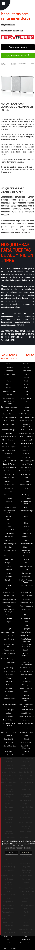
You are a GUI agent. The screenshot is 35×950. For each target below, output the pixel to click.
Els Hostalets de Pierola (9, 512)
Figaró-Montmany (26, 606)
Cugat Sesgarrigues (26, 460)
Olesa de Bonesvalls (26, 732)
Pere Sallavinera (26, 675)
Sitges (8, 516)
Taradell (26, 367)
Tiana (26, 391)
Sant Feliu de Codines (9, 645)
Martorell (26, 559)
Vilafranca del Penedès (9, 402)
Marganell (8, 563)
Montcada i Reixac (8, 391)
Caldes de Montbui (26, 414)
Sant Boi (26, 447)
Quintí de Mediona (26, 671)
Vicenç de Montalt (8, 443)
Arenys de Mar (26, 592)
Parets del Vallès (26, 618)
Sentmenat (9, 488)
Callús (9, 573)
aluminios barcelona (3, 64)
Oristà (26, 519)
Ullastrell (26, 720)
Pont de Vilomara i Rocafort (26, 581)
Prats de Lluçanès (26, 585)
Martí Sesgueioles (8, 424)
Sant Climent (26, 713)
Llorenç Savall (9, 635)
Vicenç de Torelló (26, 440)
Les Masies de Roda (8, 704)
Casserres (26, 609)
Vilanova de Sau (26, 467)
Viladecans (26, 755)
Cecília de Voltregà (9, 467)
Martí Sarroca (9, 474)
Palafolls (26, 388)
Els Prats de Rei (26, 485)
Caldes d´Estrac (9, 414)
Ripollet (26, 547)
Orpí (8, 519)
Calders (26, 454)
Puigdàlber (9, 433)
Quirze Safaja (9, 668)
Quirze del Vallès (26, 668)
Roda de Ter (26, 939)
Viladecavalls (9, 755)
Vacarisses (9, 692)
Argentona (26, 589)
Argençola (26, 629)
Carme (8, 615)
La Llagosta (26, 659)
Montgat (9, 498)
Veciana (9, 681)
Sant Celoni (9, 716)
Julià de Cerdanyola (26, 544)
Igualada (26, 374)
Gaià (26, 488)
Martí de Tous (26, 474)
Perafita (9, 618)
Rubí (8, 939)
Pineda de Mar (26, 533)
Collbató (26, 481)
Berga (26, 563)
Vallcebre (8, 688)
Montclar (9, 502)
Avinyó (26, 410)
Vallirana (9, 685)
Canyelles (8, 481)
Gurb (9, 377)
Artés (9, 943)
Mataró (26, 751)
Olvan (26, 523)
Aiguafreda (26, 457)
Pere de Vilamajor (8, 430)
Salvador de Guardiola (26, 425)
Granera (9, 576)
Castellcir (8, 751)
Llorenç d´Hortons (26, 635)
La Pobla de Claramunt (26, 654)
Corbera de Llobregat (9, 407)
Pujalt (9, 585)
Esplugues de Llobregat (9, 610)
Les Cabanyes (9, 709)
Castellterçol (26, 450)
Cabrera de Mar (26, 398)
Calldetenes (26, 573)
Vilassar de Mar (8, 478)
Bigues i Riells (9, 596)
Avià (26, 570)
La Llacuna (9, 742)
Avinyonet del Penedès (26, 503)
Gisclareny (26, 576)
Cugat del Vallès (9, 464)
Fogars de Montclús (9, 603)
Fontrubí (9, 491)
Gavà (26, 729)
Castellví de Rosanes (26, 433)
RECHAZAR (12, 853)
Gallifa (26, 622)
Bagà (26, 381)
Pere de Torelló (26, 430)
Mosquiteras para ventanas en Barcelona (18, 64)
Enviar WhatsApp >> (17, 55)
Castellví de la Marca (8, 436)
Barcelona (9, 364)
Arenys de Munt (8, 592)
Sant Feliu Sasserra (9, 417)
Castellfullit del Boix (8, 746)
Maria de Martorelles (26, 716)
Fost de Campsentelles (26, 663)
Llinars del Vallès (9, 699)
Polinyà (26, 530)
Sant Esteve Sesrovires (26, 645)
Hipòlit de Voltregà (26, 471)
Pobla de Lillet (9, 533)
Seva (26, 516)
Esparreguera (9, 485)
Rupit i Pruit (8, 936)
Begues (9, 622)
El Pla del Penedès (9, 507)
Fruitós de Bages (9, 662)
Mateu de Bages (26, 421)
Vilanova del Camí (8, 398)
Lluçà (9, 629)
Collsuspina (9, 410)
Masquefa (26, 556)
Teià (26, 395)
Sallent (8, 388)
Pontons (9, 589)
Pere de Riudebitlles (26, 417)
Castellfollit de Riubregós (26, 747)
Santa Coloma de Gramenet (9, 724)
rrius (26, 401)
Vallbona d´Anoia (26, 688)
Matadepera (8, 556)
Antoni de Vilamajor (9, 550)
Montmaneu (8, 495)
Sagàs (26, 625)
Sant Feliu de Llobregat (26, 640)
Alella (9, 381)
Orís (8, 523)
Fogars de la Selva (26, 603)
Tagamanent (26, 371)
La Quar (9, 713)
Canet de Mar (9, 540)
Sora (9, 625)
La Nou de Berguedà (8, 659)
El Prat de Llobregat (26, 511)
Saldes (26, 695)
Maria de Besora (9, 374)
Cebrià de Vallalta (26, 443)
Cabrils (8, 384)
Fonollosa (8, 580)
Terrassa (9, 395)
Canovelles (26, 537)
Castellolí (8, 454)
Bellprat (9, 566)
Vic (26, 678)
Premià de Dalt (26, 742)
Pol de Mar (9, 675)
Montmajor (26, 495)
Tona (26, 478)
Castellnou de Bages (8, 632)
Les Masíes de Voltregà (26, 700)
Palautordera (9, 650)
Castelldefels (9, 739)
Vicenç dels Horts (8, 440)
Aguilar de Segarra (9, 460)
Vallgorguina (26, 685)
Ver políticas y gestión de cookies (19, 848)
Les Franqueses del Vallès (26, 705)
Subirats (9, 695)
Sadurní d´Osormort (9, 653)
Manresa (26, 384)
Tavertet (26, 364)
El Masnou (26, 507)
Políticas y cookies (9, 948)
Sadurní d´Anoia (26, 464)
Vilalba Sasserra (9, 471)
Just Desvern (9, 639)
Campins (26, 540)
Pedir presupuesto (18, 47)
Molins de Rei (9, 530)
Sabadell (26, 650)
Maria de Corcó (8, 720)
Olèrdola (9, 736)
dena (26, 736)
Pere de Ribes (9, 421)
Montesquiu (26, 498)
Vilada (9, 678)
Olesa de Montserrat (8, 732)
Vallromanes (26, 681)
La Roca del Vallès (26, 709)
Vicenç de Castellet (26, 596)
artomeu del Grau (8, 450)
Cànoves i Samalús (9, 599)
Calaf (9, 457)
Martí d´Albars (26, 632)
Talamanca (9, 371)
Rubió (26, 936)
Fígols (9, 606)
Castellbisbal (9, 537)
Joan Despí (9, 547)
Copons (26, 407)
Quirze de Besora (9, 671)
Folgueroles (26, 599)
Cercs (9, 526)
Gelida (9, 729)
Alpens (26, 377)
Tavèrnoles (9, 367)
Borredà (9, 570)
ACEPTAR (26, 853)
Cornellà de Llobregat (26, 723)
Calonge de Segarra (9, 544)
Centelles (26, 526)
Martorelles (9, 559)
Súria (26, 692)
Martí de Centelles (26, 436)
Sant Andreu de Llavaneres (26, 551)
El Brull (26, 739)
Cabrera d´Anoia (26, 566)
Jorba (26, 491)
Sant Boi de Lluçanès (9, 447)
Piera (26, 615)
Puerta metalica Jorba (26, 944)
